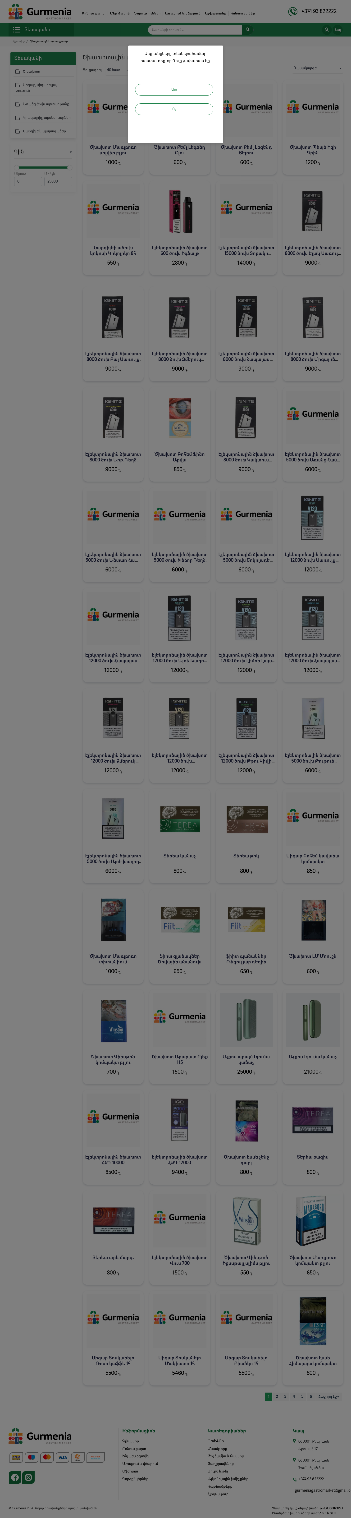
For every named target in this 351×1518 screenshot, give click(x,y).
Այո (174, 89)
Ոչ (174, 109)
